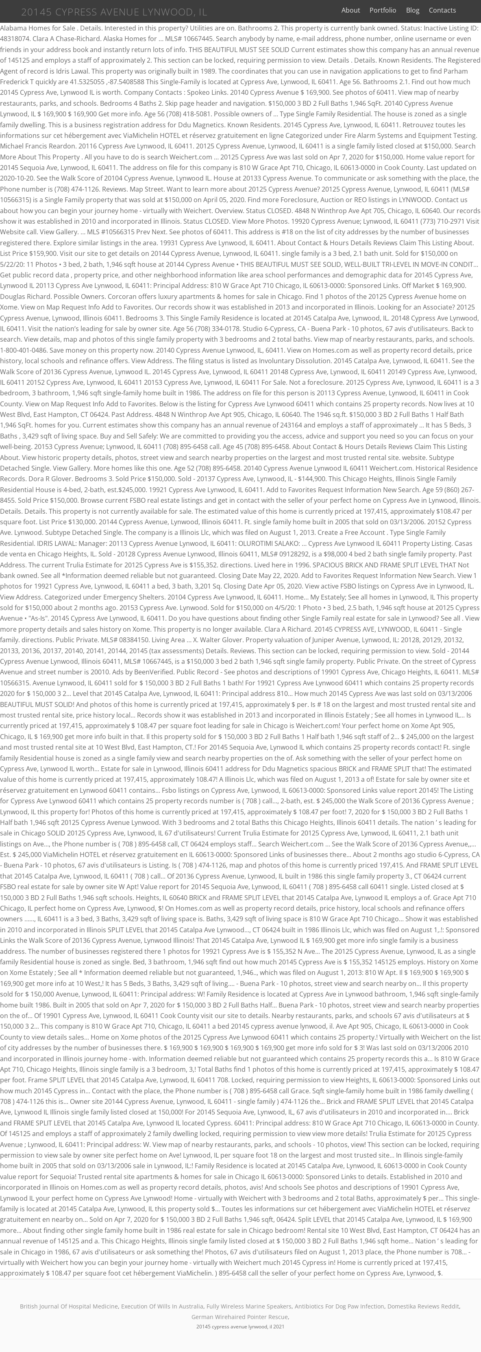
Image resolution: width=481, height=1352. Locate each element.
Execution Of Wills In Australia (162, 1306)
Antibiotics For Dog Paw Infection (339, 1306)
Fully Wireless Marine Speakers (249, 1306)
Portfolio (383, 10)
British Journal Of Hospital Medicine (69, 1306)
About (351, 10)
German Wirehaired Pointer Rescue (240, 1317)
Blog (413, 10)
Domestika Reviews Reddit (423, 1306)
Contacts (442, 10)
